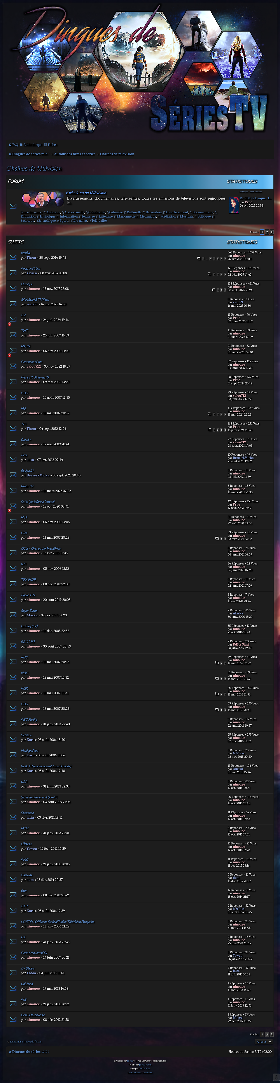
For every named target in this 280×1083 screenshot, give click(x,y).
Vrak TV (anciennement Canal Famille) (46, 766)
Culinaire (115, 212)
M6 (23, 409)
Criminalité (95, 212)
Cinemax (26, 875)
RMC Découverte (32, 1015)
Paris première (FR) (34, 953)
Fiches (52, 145)
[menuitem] (13, 145)
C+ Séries (27, 968)
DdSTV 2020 (144, 1068)
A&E (23, 1000)
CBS (24, 704)
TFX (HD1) (28, 580)
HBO (24, 393)
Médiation (167, 216)
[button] (272, 232)
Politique (203, 216)
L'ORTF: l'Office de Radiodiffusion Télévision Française (57, 922)
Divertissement (175, 212)
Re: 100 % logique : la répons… (256, 198)
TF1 (23, 424)
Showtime (27, 813)
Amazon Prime (30, 269)
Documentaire (201, 212)
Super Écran (29, 611)
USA (24, 782)
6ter (24, 891)
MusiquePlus (29, 751)
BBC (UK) (27, 642)
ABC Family (29, 720)
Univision (27, 984)
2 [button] (267, 232)
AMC (24, 860)
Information (67, 216)
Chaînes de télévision (33, 169)
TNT (24, 331)
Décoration (152, 212)
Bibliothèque (33, 145)
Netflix (25, 253)
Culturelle (133, 212)
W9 (23, 564)
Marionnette (125, 216)
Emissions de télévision (86, 193)
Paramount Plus (31, 362)
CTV (24, 906)
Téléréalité (98, 220)
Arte (24, 455)
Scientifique (45, 220)
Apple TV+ (28, 595)
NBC (24, 673)
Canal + (26, 440)
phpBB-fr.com (145, 1065)
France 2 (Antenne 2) (35, 377)
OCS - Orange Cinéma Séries (41, 549)
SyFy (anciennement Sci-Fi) (39, 797)
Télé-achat (78, 220)
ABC (24, 657)
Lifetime (26, 844)
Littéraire (104, 216)
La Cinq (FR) (29, 626)
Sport (62, 220)
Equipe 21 (27, 471)
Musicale (185, 216)
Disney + (26, 284)
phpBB (130, 1061)
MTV (24, 828)
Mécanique (146, 216)
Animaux (52, 212)
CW (24, 533)
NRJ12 (25, 346)
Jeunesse (87, 216)
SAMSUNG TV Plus (35, 300)
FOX (24, 689)
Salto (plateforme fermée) (37, 502)
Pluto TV (27, 486)
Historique (46, 216)
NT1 (24, 517)
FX (23, 937)
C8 (23, 315)
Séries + (26, 735)
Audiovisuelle (72, 212)
